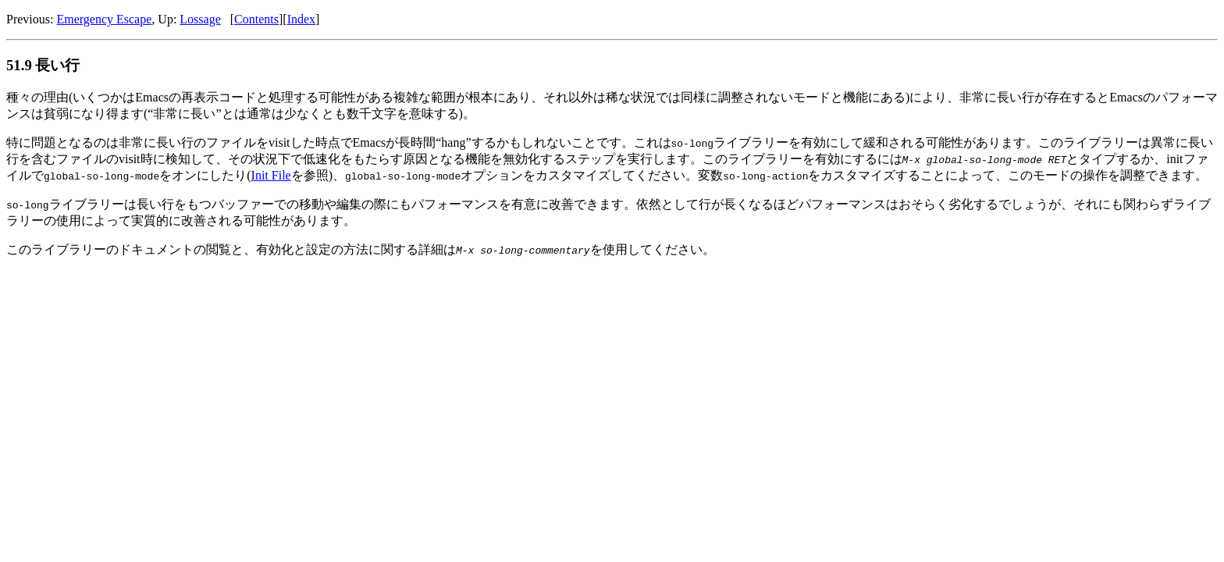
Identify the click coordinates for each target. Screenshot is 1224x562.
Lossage (200, 19)
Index (301, 19)
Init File (271, 175)
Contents (256, 19)
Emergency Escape (103, 19)
